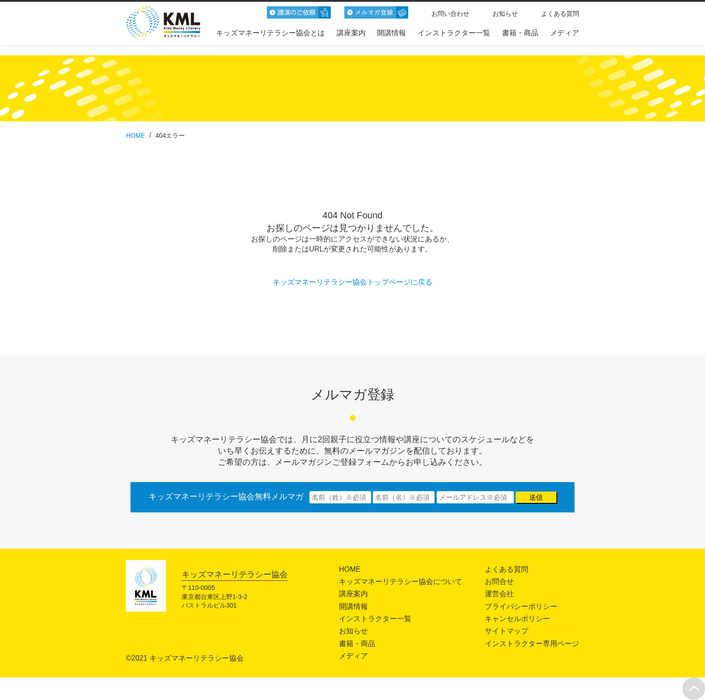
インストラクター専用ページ (532, 643)
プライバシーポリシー (521, 606)
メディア (564, 33)
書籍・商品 (520, 33)
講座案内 (351, 33)
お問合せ (499, 581)
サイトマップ (506, 631)
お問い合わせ (450, 13)
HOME (350, 569)
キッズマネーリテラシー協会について (400, 581)
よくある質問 (560, 13)
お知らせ (505, 13)
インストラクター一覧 (454, 33)
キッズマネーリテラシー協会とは (270, 33)
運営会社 (499, 594)
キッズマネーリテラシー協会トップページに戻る (352, 282)
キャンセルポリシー (517, 619)
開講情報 (391, 33)
